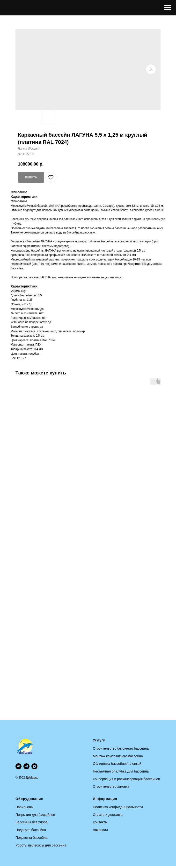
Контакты (100, 822)
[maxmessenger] (34, 766)
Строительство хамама (111, 786)
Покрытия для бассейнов (35, 815)
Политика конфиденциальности (118, 807)
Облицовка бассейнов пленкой (117, 764)
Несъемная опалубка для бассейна (121, 771)
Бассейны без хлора (31, 822)
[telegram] (26, 766)
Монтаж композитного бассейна (118, 756)
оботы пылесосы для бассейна (42, 845)
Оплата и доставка (107, 815)
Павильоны (24, 807)
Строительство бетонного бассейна (121, 748)
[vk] (18, 766)
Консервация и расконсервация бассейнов (126, 779)
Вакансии (100, 830)
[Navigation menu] (167, 7)
